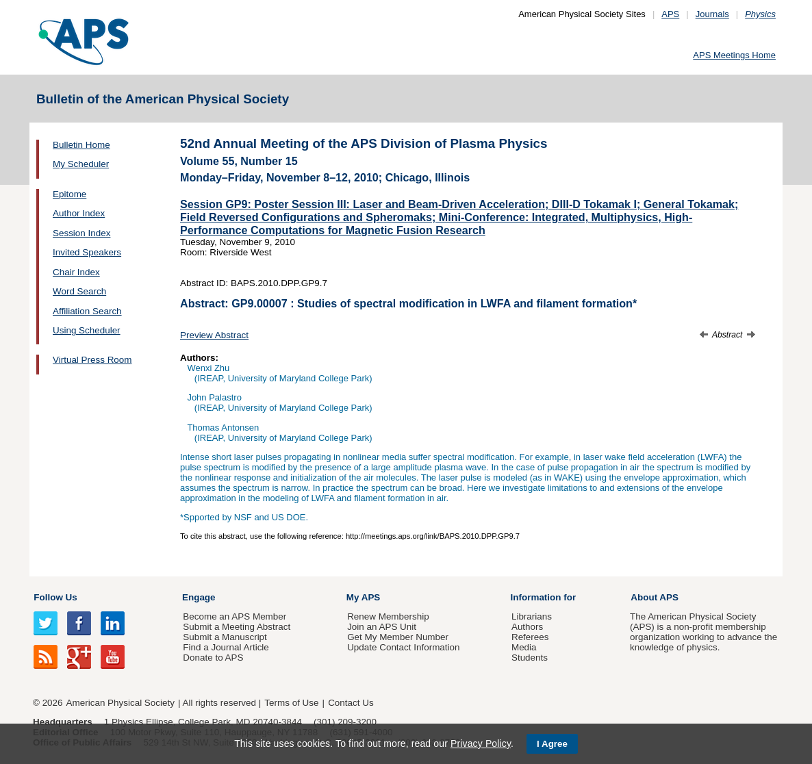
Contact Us (350, 703)
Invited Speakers (87, 252)
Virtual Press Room (92, 360)
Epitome (69, 194)
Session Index (81, 233)
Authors (527, 627)
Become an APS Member (234, 616)
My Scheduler (81, 164)
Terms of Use (291, 703)
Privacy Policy (481, 743)
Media (524, 647)
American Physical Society (120, 703)
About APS (654, 597)
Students (529, 657)
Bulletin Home (81, 145)
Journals (712, 14)
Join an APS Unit (381, 627)
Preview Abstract (214, 335)
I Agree (552, 744)
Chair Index (76, 272)
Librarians (531, 616)
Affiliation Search (87, 311)
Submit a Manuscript (224, 637)
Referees (530, 637)
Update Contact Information (403, 647)
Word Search (79, 291)
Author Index (79, 213)
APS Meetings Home (734, 55)
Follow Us (55, 597)
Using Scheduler (86, 330)
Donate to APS (213, 657)
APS (670, 14)
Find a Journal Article (225, 647)
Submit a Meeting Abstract (236, 627)
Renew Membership (388, 616)
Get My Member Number (397, 637)
